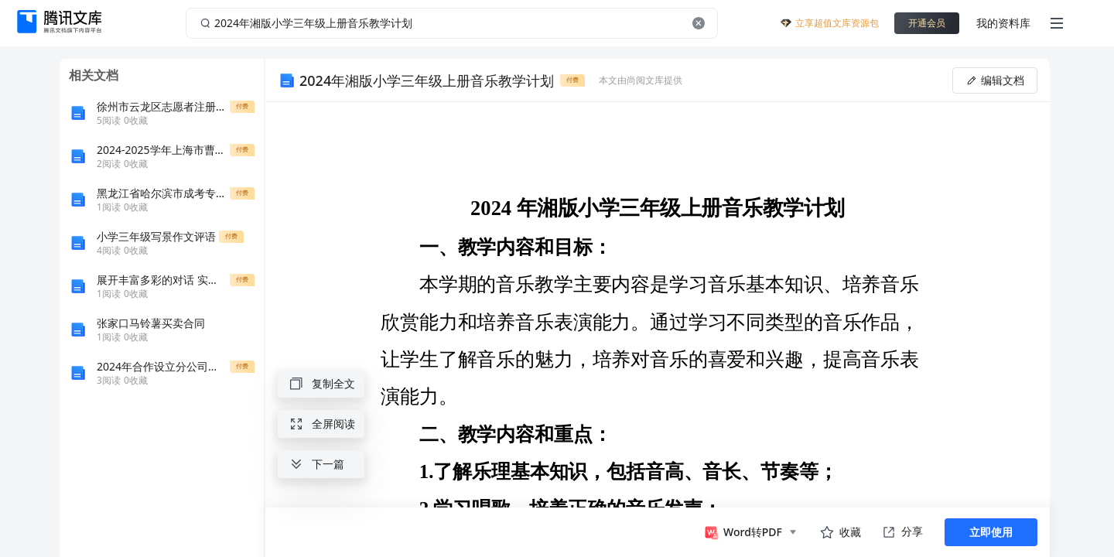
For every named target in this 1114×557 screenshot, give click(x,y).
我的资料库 (1003, 22)
